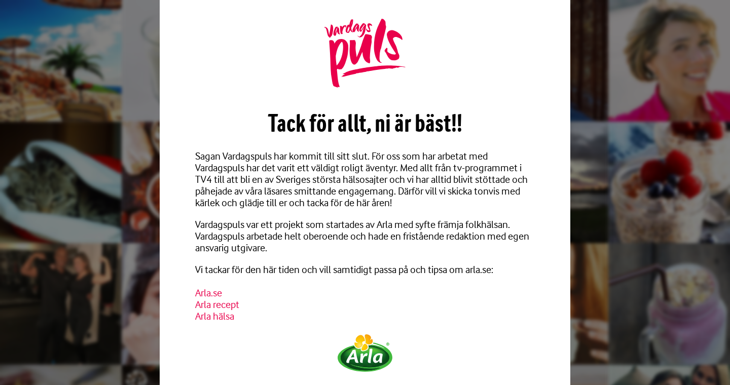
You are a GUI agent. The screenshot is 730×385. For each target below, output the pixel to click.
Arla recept (217, 305)
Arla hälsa (214, 316)
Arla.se (208, 293)
